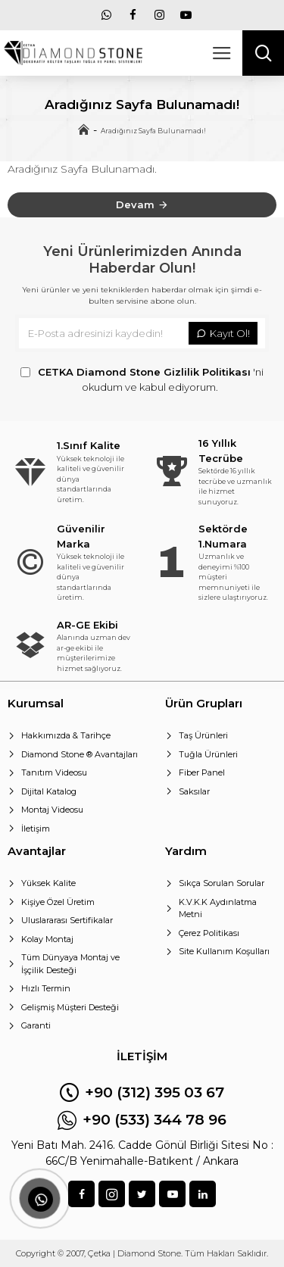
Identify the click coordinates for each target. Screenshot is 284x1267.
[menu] (106, 15)
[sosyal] (111, 1194)
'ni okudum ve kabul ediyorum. (142, 379)
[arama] (263, 53)
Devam (135, 204)
